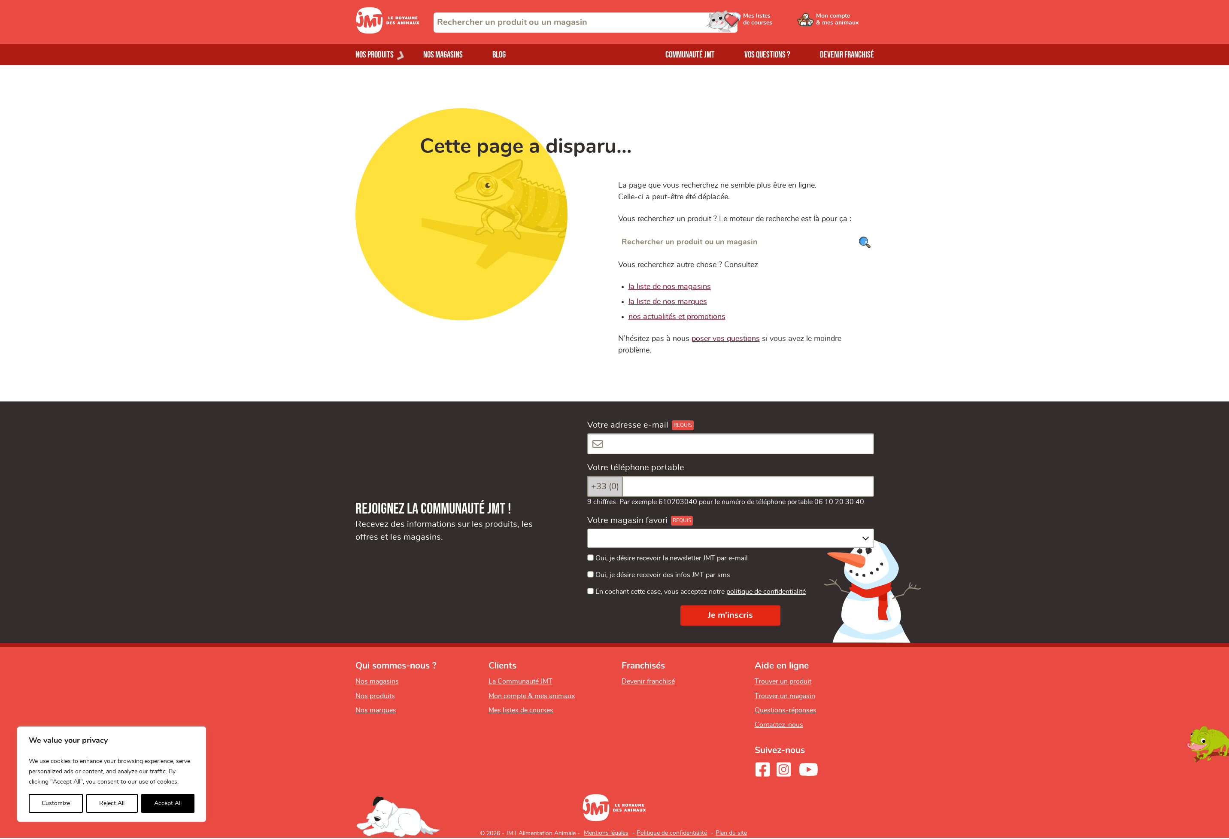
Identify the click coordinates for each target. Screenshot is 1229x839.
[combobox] (585, 22)
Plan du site (731, 833)
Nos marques (375, 710)
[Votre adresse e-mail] (730, 443)
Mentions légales (606, 833)
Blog (499, 54)
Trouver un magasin (785, 696)
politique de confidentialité (766, 591)
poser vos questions (726, 339)
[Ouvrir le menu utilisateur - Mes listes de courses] (780, 22)
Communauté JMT (690, 54)
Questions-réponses (785, 710)
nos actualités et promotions (676, 317)
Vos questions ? (767, 54)
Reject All (111, 803)
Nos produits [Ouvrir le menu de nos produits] (374, 54)
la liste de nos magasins (669, 287)
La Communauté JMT (520, 681)
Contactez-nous (779, 724)
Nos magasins (443, 54)
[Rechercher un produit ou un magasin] (746, 242)
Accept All (168, 803)
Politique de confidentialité (672, 833)
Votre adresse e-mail (627, 425)
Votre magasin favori (627, 520)
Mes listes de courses (521, 710)
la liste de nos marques (667, 302)
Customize (56, 803)
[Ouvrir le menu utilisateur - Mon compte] (845, 22)
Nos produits (375, 696)
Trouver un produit (783, 681)
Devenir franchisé (847, 54)
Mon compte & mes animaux (532, 696)
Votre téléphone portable (635, 467)
